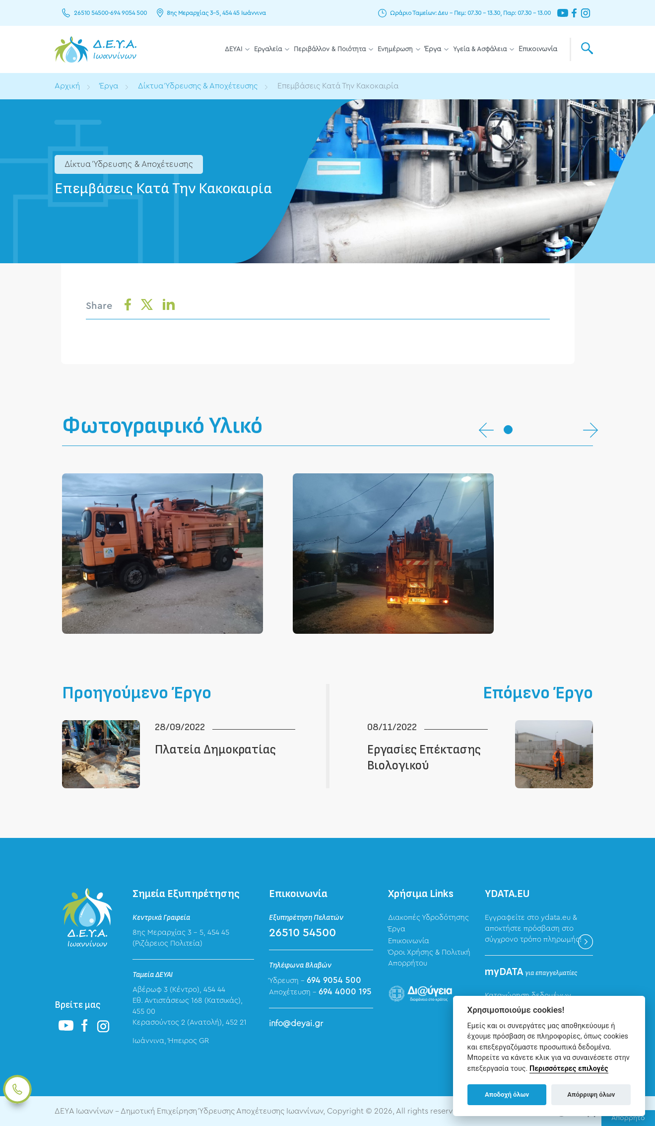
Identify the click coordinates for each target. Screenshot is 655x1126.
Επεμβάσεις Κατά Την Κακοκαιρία (337, 86)
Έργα (433, 49)
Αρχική (67, 86)
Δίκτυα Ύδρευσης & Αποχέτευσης (198, 86)
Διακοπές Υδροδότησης (428, 917)
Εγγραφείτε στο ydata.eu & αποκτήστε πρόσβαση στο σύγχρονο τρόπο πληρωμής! (533, 928)
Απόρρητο (628, 1118)
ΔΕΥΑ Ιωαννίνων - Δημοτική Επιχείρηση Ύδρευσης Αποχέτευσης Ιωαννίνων (95, 49)
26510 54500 (91, 13)
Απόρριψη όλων (591, 1094)
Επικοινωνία (538, 49)
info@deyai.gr (296, 1023)
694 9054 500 (128, 13)
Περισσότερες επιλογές (568, 1068)
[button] (508, 429)
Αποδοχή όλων (507, 1094)
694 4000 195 (345, 991)
